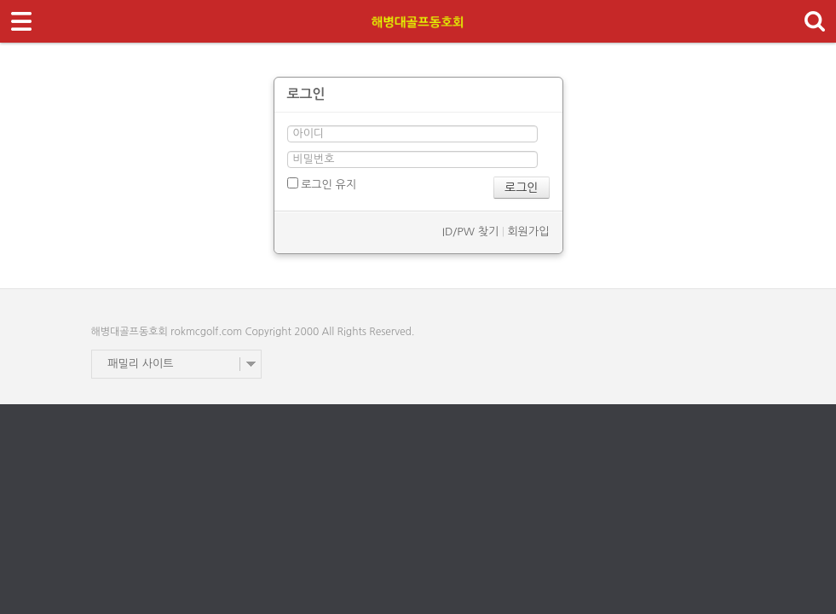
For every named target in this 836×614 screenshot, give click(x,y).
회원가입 (529, 231)
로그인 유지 (321, 183)
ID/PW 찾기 (470, 231)
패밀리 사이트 (141, 363)
